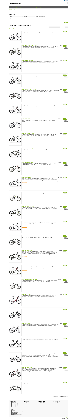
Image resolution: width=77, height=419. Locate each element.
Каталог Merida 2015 (14, 404)
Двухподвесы (21, 7)
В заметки (65, 32)
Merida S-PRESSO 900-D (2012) (27, 60)
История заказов (56, 403)
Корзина (44, 2)
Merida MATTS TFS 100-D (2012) (27, 265)
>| (21, 396)
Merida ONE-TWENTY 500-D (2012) (28, 235)
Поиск (14, 9)
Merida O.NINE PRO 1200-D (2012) (28, 206)
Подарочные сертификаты (44, 403)
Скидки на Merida (14, 413)
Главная (10, 9)
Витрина (15, 26)
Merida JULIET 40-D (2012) (26, 221)
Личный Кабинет (56, 402)
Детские (32, 7)
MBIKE (67, 417)
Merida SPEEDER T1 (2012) (26, 323)
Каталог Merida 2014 (14, 403)
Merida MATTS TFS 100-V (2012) (27, 162)
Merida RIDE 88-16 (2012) (26, 294)
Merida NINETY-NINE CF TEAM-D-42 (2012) (29, 133)
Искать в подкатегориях (41, 16)
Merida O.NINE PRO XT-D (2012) (27, 104)
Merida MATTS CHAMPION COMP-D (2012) (29, 279)
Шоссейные (55, 7)
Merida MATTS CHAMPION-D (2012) (28, 382)
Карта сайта (28, 403)
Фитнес (60, 7)
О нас (12, 407)
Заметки (55, 404)
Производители (42, 402)
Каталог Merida (13, 402)
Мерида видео (13, 410)
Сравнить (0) (11, 28)
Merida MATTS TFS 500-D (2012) (27, 367)
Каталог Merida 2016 (14, 405)
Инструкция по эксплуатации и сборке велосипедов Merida (17, 412)
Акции (41, 405)
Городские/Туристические (40, 7)
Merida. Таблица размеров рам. (16, 414)
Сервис (64, 7)
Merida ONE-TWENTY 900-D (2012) (28, 338)
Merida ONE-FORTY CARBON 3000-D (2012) (29, 89)
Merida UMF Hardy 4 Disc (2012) (27, 352)
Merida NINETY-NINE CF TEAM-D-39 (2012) (29, 45)
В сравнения (66, 33)
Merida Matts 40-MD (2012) (26, 177)
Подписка (55, 405)
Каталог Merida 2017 (14, 406)
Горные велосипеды (14, 7)
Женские (27, 7)
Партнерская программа (44, 404)
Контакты (27, 402)
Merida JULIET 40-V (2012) (26, 118)
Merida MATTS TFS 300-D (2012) (27, 250)
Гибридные (49, 7)
